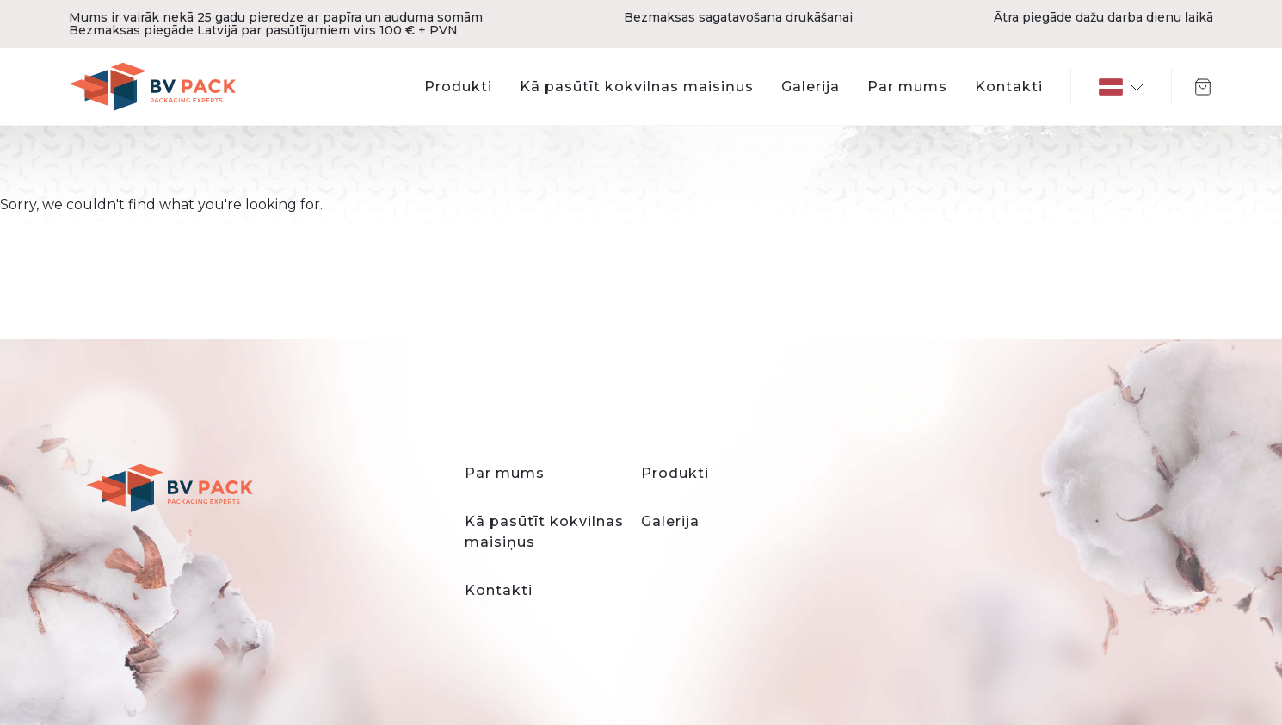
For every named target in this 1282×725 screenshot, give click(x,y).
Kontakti (1009, 86)
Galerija (810, 86)
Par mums (907, 86)
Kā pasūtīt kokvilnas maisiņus (637, 86)
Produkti (458, 86)
